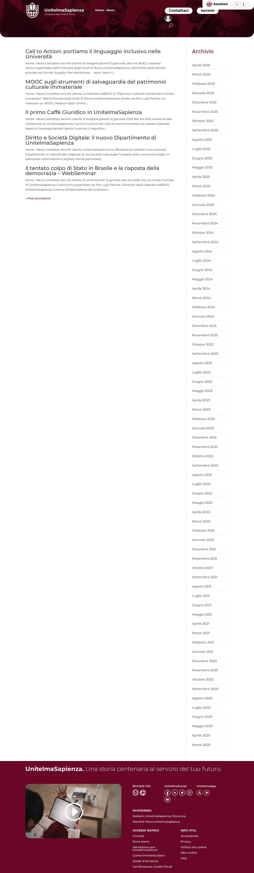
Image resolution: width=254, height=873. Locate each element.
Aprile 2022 (201, 512)
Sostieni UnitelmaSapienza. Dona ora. (159, 816)
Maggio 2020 (202, 726)
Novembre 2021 (204, 558)
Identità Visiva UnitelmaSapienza (156, 821)
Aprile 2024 (201, 288)
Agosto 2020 (202, 698)
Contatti (138, 836)
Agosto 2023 (202, 363)
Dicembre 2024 (204, 214)
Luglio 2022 (201, 484)
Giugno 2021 (202, 605)
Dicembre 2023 (204, 326)
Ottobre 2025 (202, 121)
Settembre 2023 (205, 354)
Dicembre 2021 (204, 549)
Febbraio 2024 (203, 307)
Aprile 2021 (200, 624)
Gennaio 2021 (202, 652)
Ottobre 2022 (202, 456)
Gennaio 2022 (203, 540)
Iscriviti (208, 10)
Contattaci (179, 10)
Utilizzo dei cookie (194, 847)
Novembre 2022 (205, 447)
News (110, 10)
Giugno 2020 (202, 717)
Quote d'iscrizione (145, 861)
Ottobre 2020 (203, 679)
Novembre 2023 (205, 335)
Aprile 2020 (201, 735)
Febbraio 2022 (203, 530)
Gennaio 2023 (203, 428)
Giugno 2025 (202, 158)
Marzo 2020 (201, 745)
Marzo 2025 (201, 186)
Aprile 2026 (201, 65)
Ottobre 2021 (202, 568)
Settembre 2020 (205, 689)
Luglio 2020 (201, 707)
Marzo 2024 (201, 298)
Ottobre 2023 (202, 344)
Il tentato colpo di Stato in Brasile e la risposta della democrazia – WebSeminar (92, 170)
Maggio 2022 (202, 503)
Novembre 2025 (205, 112)
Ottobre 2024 (203, 233)
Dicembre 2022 (204, 437)
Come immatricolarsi (149, 855)
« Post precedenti (38, 198)
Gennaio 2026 (203, 93)
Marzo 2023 (201, 409)
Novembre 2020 (205, 670)
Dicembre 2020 (204, 661)
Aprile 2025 (201, 177)
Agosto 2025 (202, 139)
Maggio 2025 (202, 167)
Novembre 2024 (205, 223)
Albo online (189, 852)
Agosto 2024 (202, 251)
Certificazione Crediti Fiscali (152, 866)
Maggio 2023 (202, 391)
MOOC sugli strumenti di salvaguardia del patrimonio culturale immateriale (95, 84)
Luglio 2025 (201, 149)
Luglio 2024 (201, 260)
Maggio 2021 (202, 614)
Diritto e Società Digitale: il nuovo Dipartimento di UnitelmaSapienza (90, 140)
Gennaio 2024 (203, 316)
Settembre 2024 (205, 242)
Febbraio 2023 (203, 419)
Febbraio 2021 (203, 642)
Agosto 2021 (201, 586)
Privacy (186, 841)
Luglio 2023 (201, 372)
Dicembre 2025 (204, 102)
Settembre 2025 (205, 130)
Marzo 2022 (201, 521)
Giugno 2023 (202, 382)
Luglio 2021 (201, 596)
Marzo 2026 (201, 74)
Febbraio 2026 (203, 84)
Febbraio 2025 (203, 195)
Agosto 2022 (202, 475)
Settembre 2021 (204, 577)
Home (99, 10)
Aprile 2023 (201, 400)
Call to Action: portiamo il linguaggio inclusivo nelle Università (93, 54)
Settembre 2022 (205, 465)
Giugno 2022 (202, 493)
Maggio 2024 (202, 279)
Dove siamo (141, 841)
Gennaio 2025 (203, 205)
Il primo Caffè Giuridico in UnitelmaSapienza (83, 112)
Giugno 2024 (202, 270)
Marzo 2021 (201, 633)
